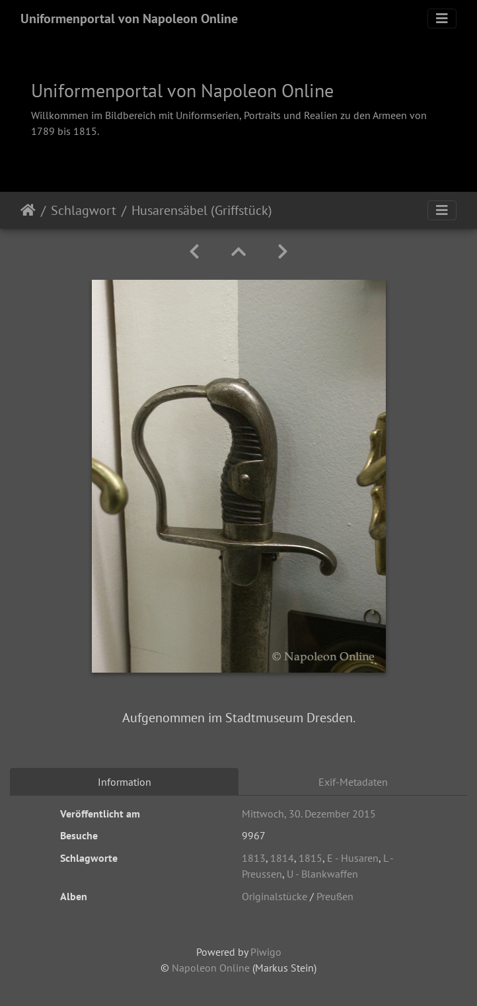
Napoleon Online (211, 967)
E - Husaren (353, 857)
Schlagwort (83, 210)
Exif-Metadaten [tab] (353, 781)
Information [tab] (124, 781)
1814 (282, 857)
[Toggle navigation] (442, 18)
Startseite (28, 210)
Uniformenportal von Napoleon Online (129, 18)
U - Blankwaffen (322, 873)
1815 (310, 857)
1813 (254, 857)
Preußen (334, 896)
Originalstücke (274, 896)
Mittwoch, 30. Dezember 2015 (309, 813)
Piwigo (265, 951)
